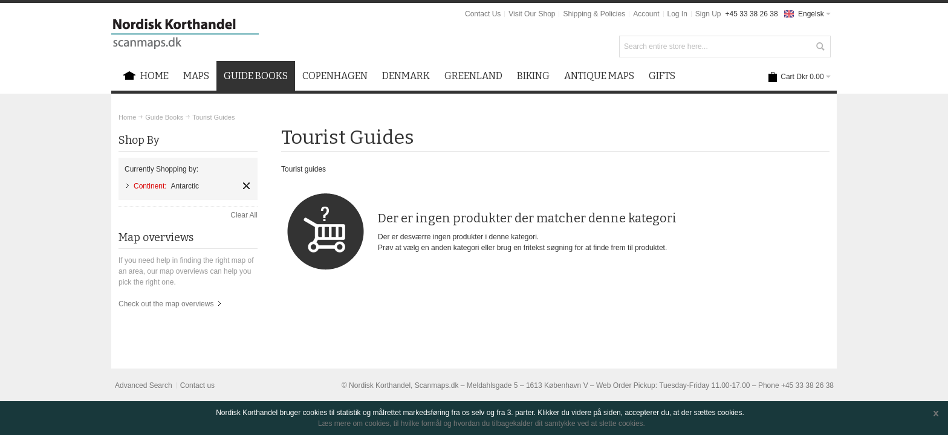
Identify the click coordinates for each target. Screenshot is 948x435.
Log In (677, 14)
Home (127, 117)
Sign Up (708, 14)
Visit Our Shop (531, 14)
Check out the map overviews (165, 304)
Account (646, 14)
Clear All (244, 215)
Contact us (197, 385)
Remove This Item (246, 186)
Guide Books (164, 117)
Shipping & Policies (594, 14)
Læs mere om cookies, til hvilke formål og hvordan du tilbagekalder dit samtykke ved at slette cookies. (481, 423)
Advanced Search (143, 385)
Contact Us (483, 14)
